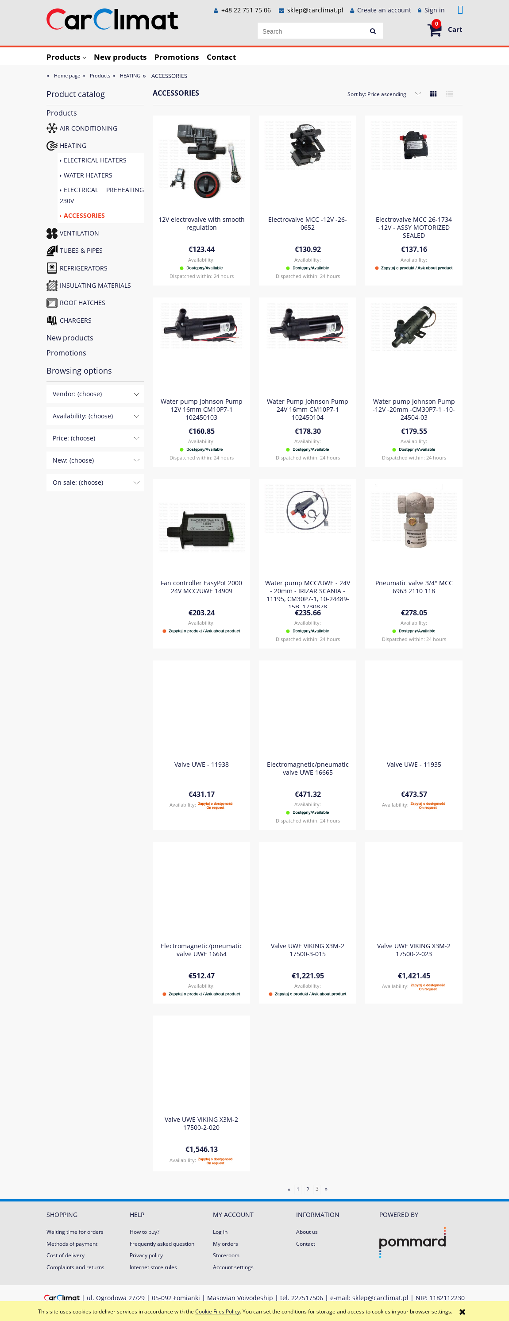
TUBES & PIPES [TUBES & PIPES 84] (81, 250)
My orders (225, 1244)
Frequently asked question (162, 1244)
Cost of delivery (65, 1255)
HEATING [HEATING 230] (73, 145)
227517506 (307, 1298)
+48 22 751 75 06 (245, 10)
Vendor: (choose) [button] (77, 394)
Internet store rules (153, 1267)
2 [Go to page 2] (307, 1189)
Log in (220, 1232)
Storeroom (226, 1255)
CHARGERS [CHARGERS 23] (76, 320)
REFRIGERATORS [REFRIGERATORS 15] (84, 268)
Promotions (66, 353)
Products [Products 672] (61, 113)
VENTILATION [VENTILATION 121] (79, 233)
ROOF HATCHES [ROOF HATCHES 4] (82, 302)
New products (69, 338)
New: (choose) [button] (73, 460)
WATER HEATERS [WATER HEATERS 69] (88, 175)
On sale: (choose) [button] (78, 482)
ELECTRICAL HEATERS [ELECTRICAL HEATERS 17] (95, 160)
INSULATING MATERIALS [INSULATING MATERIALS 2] (95, 285)
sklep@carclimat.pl (315, 10)
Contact (305, 1244)
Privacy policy (146, 1255)
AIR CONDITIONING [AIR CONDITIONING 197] (88, 128)
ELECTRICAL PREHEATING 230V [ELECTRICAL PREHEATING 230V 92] (102, 195)
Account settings (233, 1267)
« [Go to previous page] (289, 1189)
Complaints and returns (75, 1267)
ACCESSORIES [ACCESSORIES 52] (84, 215)
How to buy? (144, 1232)
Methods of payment (71, 1244)
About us (307, 1232)
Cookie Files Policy (217, 1311)
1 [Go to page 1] (298, 1189)
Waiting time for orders (75, 1232)
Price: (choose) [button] (74, 438)
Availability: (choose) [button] (83, 416)
